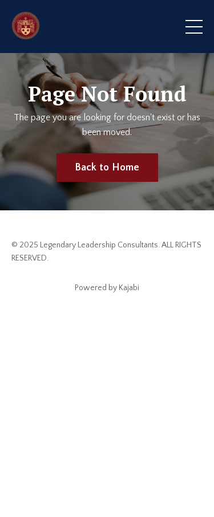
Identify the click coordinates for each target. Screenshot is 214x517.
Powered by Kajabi (107, 287)
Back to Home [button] (107, 167)
